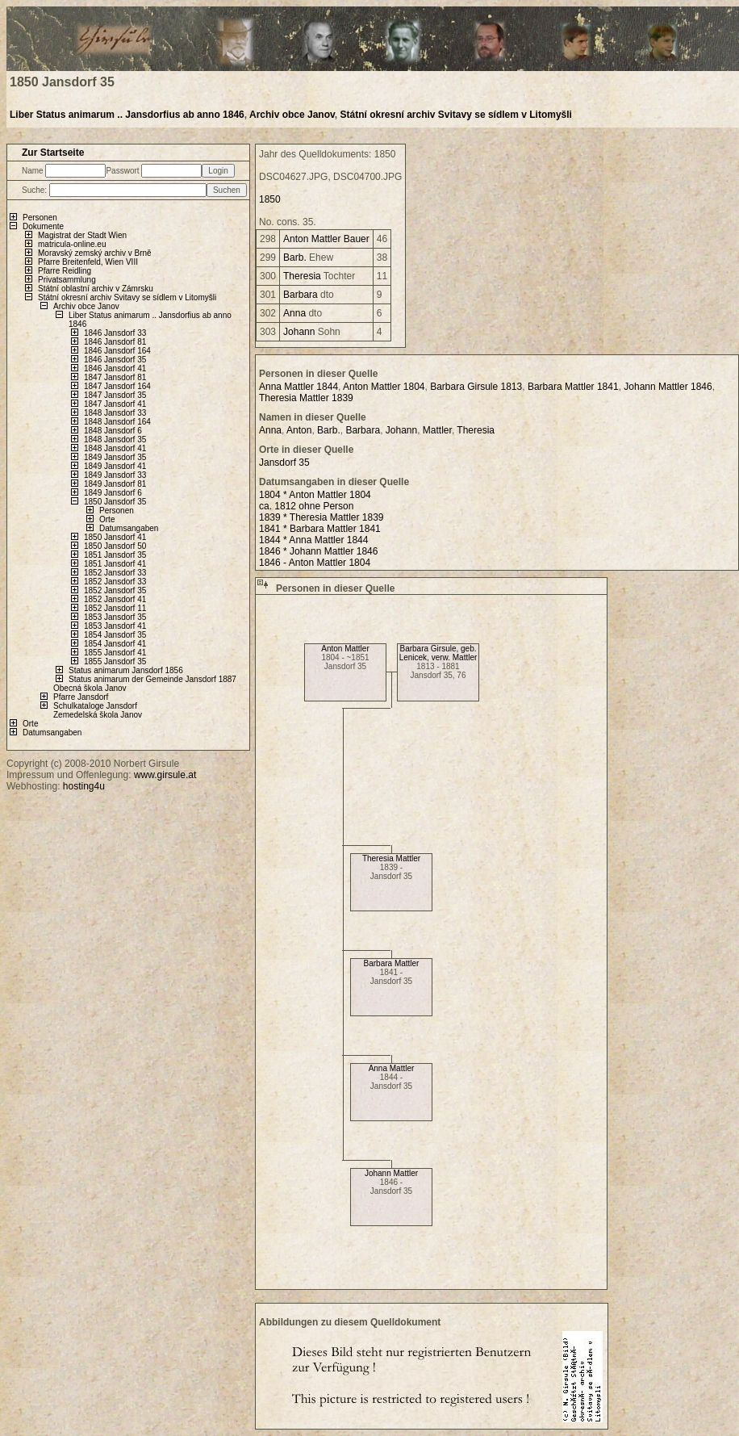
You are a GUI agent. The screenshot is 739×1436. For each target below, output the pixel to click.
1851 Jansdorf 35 (115, 555)
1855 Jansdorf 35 (115, 661)
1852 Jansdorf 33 (115, 572)
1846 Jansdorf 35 (115, 359)
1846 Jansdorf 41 (115, 368)
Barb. (295, 257)
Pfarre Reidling (64, 270)
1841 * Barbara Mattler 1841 (320, 528)
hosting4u (84, 786)
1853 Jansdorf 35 (115, 617)
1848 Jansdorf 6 (113, 430)
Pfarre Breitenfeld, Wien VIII (88, 261)
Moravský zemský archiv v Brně (95, 253)
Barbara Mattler (392, 963)
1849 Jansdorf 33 (115, 475)
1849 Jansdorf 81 (115, 483)
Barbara (300, 294)
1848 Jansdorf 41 (115, 448)
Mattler (326, 239)
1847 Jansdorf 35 (115, 395)
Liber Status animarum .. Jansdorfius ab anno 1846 (127, 114)
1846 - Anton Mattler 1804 (314, 562)
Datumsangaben (128, 528)
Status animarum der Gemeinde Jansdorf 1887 (152, 679)
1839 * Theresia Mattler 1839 (321, 517)
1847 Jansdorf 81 (115, 377)
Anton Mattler (345, 648)
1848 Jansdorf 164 (117, 421)
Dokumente (43, 226)
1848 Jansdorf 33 (115, 412)
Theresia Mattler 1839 (306, 398)
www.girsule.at (165, 775)
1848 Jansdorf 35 (115, 439)
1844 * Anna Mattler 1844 (313, 540)
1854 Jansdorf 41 (115, 643)
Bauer (357, 239)
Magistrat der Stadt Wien (82, 235)
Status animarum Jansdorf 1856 (126, 670)
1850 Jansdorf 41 (115, 537)
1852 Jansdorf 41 (115, 599)
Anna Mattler (392, 1068)
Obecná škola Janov (90, 688)
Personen (40, 217)
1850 (270, 199)
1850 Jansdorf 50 (115, 546)
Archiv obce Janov (292, 114)
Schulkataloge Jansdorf (95, 705)
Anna (294, 313)
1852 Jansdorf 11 (115, 608)
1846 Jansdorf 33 (115, 333)
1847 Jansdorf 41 (115, 404)
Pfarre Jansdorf (80, 697)
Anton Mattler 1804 (383, 386)
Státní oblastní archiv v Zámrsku (95, 288)
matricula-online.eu (72, 244)
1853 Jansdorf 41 (115, 626)
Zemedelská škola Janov (97, 714)
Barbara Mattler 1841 (573, 386)
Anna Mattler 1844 (298, 386)
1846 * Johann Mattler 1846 (318, 551)
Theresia (302, 276)
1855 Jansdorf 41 (115, 652)
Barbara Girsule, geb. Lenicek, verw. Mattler (438, 653)
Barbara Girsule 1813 (476, 386)
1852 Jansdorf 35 (115, 590)
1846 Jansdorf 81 (115, 341)
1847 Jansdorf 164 (117, 386)
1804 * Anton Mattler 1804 (315, 494)
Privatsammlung (67, 279)
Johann (299, 331)
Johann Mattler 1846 (668, 386)
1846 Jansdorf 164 (117, 350)
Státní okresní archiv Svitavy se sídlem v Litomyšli (455, 114)
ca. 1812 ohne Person (306, 506)
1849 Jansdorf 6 (113, 492)
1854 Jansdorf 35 (115, 634)
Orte (107, 519)
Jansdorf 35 (284, 462)
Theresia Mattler (391, 858)
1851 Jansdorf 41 (115, 563)
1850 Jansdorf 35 (115, 501)
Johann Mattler (391, 1173)
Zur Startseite (53, 152)
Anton (295, 239)
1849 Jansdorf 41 (115, 466)
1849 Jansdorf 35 (115, 457)
